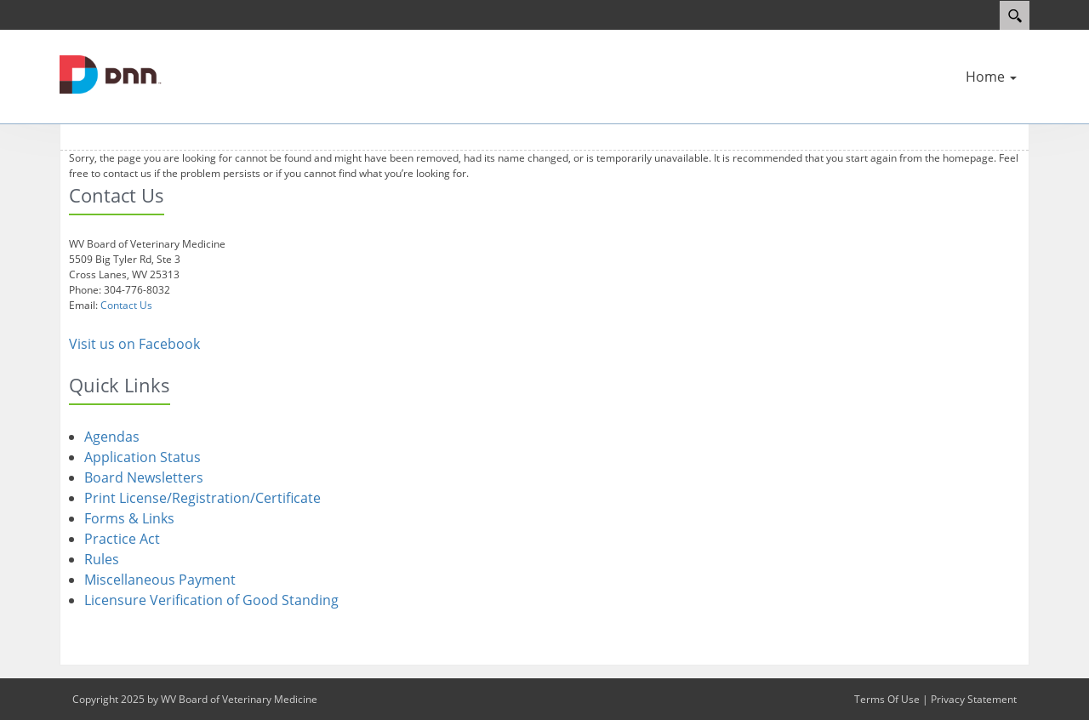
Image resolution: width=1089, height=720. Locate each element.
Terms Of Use (887, 699)
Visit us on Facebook (134, 343)
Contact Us (126, 305)
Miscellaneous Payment (160, 579)
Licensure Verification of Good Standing (211, 600)
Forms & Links (129, 518)
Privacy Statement (974, 699)
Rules (101, 559)
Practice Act (122, 538)
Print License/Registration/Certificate (202, 498)
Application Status (142, 457)
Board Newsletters (143, 477)
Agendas (112, 436)
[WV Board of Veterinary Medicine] (111, 73)
